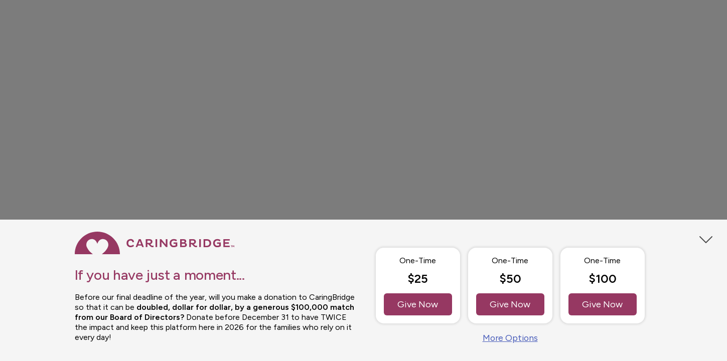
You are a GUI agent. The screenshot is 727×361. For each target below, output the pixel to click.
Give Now (417, 304)
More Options (510, 337)
